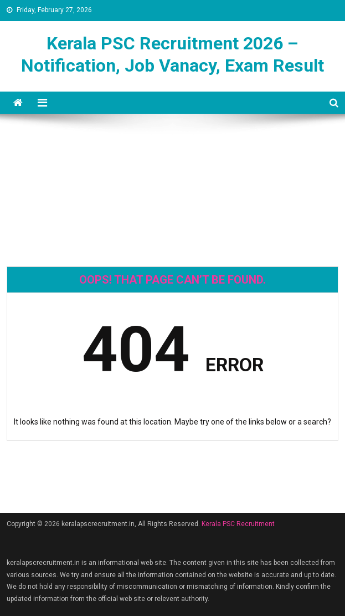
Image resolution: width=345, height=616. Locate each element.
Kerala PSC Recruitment (238, 524)
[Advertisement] (172, 153)
